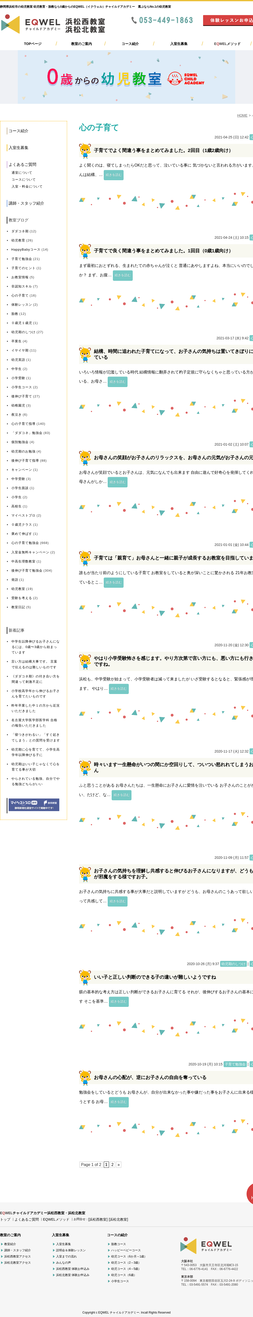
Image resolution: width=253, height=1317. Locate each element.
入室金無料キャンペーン (30, 552)
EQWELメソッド (56, 1219)
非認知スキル (21, 286)
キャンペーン (21, 470)
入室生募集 (179, 44)
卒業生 (16, 341)
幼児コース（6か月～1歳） (129, 1256)
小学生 (16, 497)
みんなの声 (63, 1262)
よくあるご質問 (22, 164)
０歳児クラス (21, 524)
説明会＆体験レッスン (71, 1250)
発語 (14, 580)
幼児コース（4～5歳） (126, 1269)
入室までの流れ (66, 1256)
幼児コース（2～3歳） (126, 1262)
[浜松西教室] (98, 1219)
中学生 (16, 369)
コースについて (24, 179)
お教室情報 (20, 277)
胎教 (14, 314)
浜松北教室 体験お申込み (72, 1275)
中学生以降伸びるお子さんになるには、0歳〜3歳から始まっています (35, 647)
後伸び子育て (21, 396)
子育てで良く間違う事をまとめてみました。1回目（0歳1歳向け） (163, 250)
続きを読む (114, 175)
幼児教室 (18, 589)
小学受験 (18, 378)
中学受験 (18, 479)
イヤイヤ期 (20, 350)
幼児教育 (18, 240)
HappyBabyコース (26, 249)
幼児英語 (18, 360)
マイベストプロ (23, 515)
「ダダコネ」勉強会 (26, 433)
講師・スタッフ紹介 (26, 203)
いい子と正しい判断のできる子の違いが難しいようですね (155, 977)
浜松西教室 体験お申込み (72, 1269)
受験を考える (21, 598)
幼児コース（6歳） (124, 1275)
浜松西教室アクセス (17, 1256)
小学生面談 (20, 488)
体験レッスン (21, 304)
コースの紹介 (117, 1235)
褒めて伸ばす (21, 534)
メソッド (227, 44)
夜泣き (16, 414)
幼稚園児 (18, 405)
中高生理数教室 (23, 561)
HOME (242, 115)
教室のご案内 (81, 44)
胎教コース (118, 1244)
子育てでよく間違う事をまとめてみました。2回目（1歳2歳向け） (163, 150)
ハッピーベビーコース (126, 1250)
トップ (5, 1219)
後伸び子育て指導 (25, 460)
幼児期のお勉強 (23, 451)
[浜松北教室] (118, 1219)
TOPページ (33, 44)
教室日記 (18, 607)
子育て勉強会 (21, 259)
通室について (22, 172)
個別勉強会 (20, 442)
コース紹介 (130, 44)
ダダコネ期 (20, 231)
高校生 (16, 506)
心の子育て (20, 295)
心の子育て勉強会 (25, 543)
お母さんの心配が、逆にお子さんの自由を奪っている (150, 1077)
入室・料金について (27, 186)
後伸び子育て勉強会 (26, 570)
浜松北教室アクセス (17, 1262)
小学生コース (21, 387)
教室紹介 (10, 1244)
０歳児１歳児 (21, 323)
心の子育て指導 (23, 424)
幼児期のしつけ (23, 332)
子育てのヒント (23, 268)
